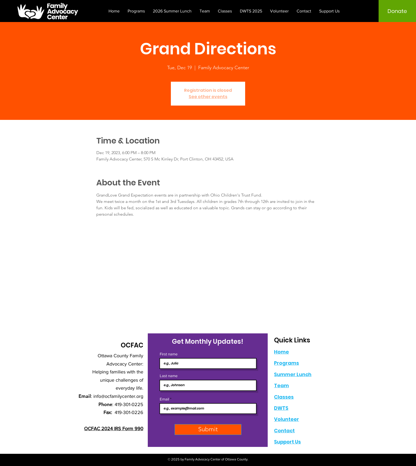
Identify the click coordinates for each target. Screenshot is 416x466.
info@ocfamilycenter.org (118, 396)
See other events (208, 97)
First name (168, 354)
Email (164, 399)
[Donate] (397, 11)
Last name (168, 376)
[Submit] (208, 429)
